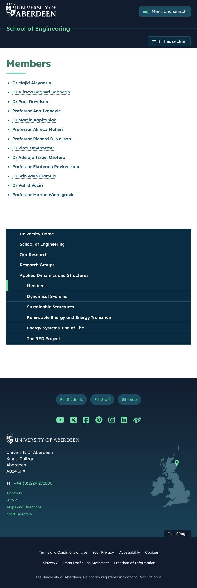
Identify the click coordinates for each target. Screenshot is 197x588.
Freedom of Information (134, 563)
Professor (37, 129)
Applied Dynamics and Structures (54, 275)
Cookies (152, 552)
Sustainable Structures (50, 306)
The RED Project (43, 338)
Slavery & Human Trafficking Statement (76, 563)
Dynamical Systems (47, 296)
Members (36, 285)
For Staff (102, 399)
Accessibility (129, 552)
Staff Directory (19, 514)
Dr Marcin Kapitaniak (34, 119)
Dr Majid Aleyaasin (31, 82)
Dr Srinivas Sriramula (34, 175)
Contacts (14, 493)
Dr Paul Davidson (30, 101)
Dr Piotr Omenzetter (33, 147)
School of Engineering (38, 28)
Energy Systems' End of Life (55, 327)
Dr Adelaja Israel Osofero (38, 157)
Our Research (33, 254)
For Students (71, 399)
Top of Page (177, 534)
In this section (172, 41)
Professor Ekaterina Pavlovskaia (45, 166)
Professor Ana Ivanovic (36, 110)
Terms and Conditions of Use (63, 552)
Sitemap (129, 399)
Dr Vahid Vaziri (27, 185)
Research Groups (37, 264)
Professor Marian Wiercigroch (42, 194)
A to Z (12, 500)
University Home (37, 233)
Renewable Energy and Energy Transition (69, 317)
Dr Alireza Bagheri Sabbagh (41, 91)
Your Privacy (103, 552)
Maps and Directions (24, 507)
